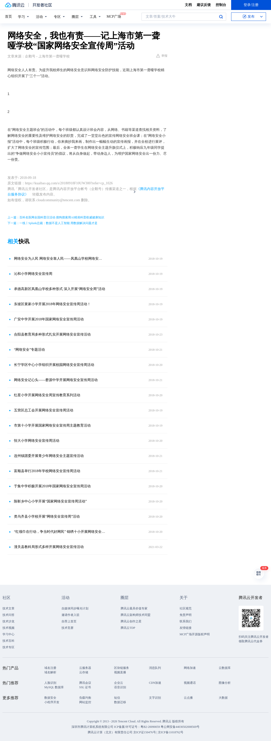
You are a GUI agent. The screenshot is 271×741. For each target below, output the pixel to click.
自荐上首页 (69, 621)
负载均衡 (85, 697)
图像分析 (225, 683)
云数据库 (225, 668)
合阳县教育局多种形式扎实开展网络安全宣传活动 (52, 334)
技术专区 (8, 647)
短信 (117, 697)
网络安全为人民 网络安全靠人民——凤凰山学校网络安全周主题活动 (59, 258)
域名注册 (50, 668)
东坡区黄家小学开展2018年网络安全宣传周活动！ (52, 304)
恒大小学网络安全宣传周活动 (36, 441)
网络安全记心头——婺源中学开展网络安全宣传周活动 (56, 380)
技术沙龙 (8, 621)
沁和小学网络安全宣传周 (33, 274)
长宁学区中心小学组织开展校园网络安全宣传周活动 (54, 365)
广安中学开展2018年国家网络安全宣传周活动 (49, 319)
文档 (188, 5)
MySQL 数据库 (54, 687)
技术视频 (8, 628)
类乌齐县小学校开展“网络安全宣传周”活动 (47, 516)
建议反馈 (204, 5)
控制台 (221, 5)
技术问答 (8, 615)
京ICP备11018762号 (170, 732)
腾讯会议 (85, 683)
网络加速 (190, 668)
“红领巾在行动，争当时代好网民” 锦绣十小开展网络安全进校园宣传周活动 (59, 532)
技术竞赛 (67, 628)
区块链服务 (121, 668)
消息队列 (155, 668)
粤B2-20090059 (150, 727)
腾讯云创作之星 (131, 621)
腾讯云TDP (128, 628)
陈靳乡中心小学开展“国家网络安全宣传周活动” (50, 501)
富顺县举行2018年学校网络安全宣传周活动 (47, 471)
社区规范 (186, 608)
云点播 (188, 697)
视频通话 (190, 683)
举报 (161, 56)
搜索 (221, 17)
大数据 (223, 697)
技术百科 (8, 640)
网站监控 (85, 702)
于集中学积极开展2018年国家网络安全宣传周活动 (52, 486)
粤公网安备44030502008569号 (180, 727)
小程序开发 (51, 702)
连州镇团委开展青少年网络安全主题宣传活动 (49, 456)
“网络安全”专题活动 (29, 349)
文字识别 (155, 697)
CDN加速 (155, 683)
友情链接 (186, 628)
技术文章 (8, 608)
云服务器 (85, 668)
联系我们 (186, 621)
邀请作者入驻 (70, 615)
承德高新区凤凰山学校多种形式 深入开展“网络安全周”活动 (59, 289)
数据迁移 (120, 702)
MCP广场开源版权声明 (195, 634)
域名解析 (50, 672)
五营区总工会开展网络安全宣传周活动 (43, 410)
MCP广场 (114, 16)
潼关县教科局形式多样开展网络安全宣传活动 (49, 547)
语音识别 (120, 687)
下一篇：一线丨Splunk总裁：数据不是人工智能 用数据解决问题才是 (52, 223)
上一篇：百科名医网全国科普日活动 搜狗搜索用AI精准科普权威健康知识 (55, 217)
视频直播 (120, 672)
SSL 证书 (85, 687)
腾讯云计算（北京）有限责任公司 (110, 732)
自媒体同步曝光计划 (75, 608)
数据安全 (50, 697)
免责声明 (186, 615)
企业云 (118, 683)
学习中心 (8, 634)
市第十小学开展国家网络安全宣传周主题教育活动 (52, 425)
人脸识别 (50, 683)
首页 (8, 16)
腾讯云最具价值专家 (134, 608)
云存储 (83, 672)
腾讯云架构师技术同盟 (135, 615)
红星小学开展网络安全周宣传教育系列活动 (47, 395)
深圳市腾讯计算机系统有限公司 (92, 727)
